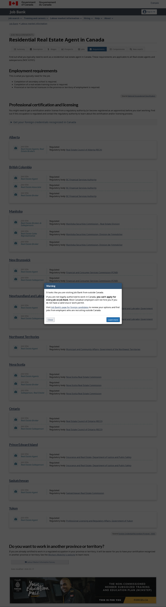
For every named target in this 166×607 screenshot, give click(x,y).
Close (50, 319)
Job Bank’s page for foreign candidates (70, 307)
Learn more (113, 319)
